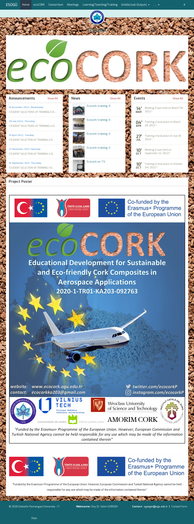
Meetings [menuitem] (73, 5)
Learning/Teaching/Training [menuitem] (100, 5)
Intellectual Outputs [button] (135, 5)
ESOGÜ (11, 5)
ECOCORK (97, 30)
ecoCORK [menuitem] (39, 5)
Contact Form (179, 506)
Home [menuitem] (25, 5)
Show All (52, 98)
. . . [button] (156, 5)
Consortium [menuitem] (55, 5)
